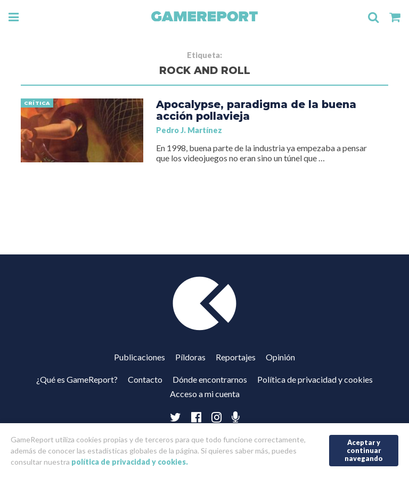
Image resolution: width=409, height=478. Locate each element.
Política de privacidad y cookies (315, 379)
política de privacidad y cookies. (129, 461)
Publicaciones (139, 357)
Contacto (145, 379)
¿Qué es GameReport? (77, 379)
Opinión (280, 357)
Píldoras (190, 357)
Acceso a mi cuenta (205, 394)
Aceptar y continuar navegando (364, 450)
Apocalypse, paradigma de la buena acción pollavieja (256, 110)
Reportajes (236, 357)
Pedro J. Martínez (189, 130)
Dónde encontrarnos (210, 379)
